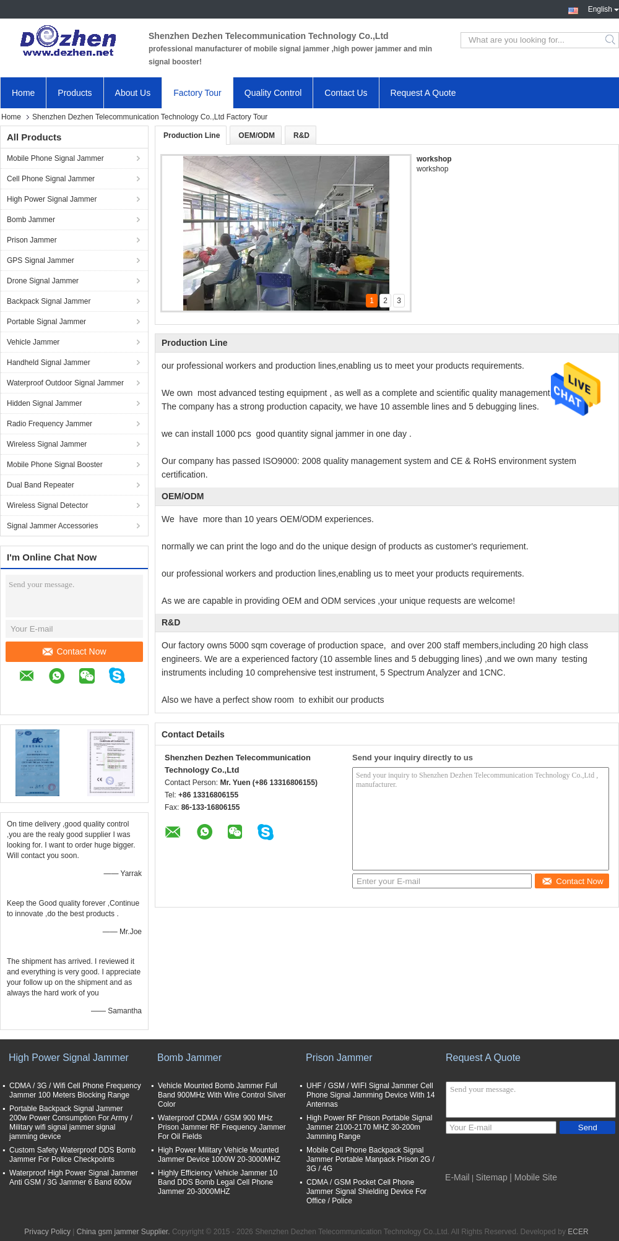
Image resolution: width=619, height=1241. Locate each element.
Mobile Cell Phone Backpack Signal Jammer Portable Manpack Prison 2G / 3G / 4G (370, 1159)
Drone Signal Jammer (43, 281)
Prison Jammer (32, 240)
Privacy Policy (47, 1231)
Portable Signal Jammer (46, 321)
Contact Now (74, 651)
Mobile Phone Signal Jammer (55, 158)
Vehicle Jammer (33, 342)
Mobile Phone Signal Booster (55, 464)
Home (23, 93)
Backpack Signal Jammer (48, 301)
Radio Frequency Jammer (49, 423)
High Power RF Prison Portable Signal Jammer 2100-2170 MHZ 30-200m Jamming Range (369, 1127)
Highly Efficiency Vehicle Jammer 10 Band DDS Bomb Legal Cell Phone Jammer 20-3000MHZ (217, 1182)
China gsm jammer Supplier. (124, 1231)
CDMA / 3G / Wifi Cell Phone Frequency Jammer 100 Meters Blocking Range (75, 1090)
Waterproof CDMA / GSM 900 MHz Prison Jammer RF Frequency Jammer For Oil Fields (222, 1127)
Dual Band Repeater (40, 485)
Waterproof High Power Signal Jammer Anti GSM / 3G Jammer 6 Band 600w (73, 1178)
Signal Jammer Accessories (52, 526)
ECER (578, 1231)
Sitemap (492, 1177)
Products (75, 93)
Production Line (191, 135)
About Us (133, 93)
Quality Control (273, 93)
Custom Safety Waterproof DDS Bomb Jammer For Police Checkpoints (72, 1155)
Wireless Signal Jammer (47, 444)
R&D (301, 135)
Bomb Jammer (31, 219)
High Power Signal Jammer (52, 199)
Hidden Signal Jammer (44, 403)
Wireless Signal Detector (47, 505)
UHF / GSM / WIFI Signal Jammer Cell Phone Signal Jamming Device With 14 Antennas (370, 1095)
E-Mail (457, 1177)
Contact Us (345, 93)
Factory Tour (197, 93)
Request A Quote (423, 93)
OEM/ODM (256, 135)
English (603, 8)
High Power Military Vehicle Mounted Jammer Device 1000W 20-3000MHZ (219, 1155)
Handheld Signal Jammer (48, 362)
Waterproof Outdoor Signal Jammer (65, 383)
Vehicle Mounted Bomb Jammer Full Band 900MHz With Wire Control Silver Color (222, 1095)
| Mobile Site (533, 1177)
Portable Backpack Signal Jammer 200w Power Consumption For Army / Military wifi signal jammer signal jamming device (70, 1122)
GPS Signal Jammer (40, 260)
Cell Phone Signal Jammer (51, 178)
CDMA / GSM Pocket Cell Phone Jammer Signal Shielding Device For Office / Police (366, 1191)
